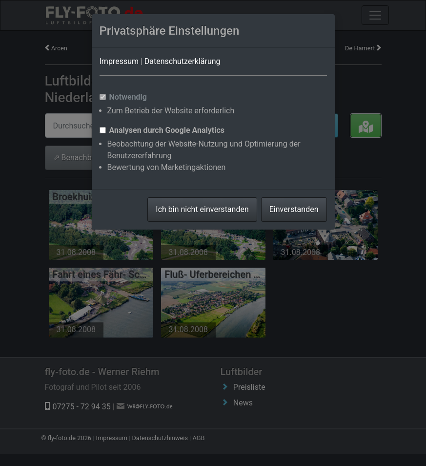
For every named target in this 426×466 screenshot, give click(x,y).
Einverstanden (294, 209)
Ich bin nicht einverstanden (202, 209)
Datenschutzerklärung (182, 61)
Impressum (119, 61)
